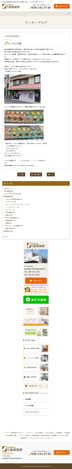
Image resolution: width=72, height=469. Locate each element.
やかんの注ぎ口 (49, 433)
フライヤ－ (9, 210)
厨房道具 (7, 231)
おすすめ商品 (39, 433)
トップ (7, 433)
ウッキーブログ (33, 438)
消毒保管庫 (9, 220)
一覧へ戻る (36, 174)
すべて (5, 237)
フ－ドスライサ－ (11, 207)
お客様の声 (24, 438)
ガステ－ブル (10, 202)
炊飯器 (8, 223)
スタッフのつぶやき (12, 36)
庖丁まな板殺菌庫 (11, 218)
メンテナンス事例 (24, 435)
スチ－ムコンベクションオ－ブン (16, 204)
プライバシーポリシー (31, 412)
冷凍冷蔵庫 (9, 212)
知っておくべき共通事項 (13, 226)
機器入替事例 (45, 435)
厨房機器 (7, 196)
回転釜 (8, 215)
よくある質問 (28, 405)
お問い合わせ (36, 281)
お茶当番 (7, 191)
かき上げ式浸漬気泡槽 (12, 199)
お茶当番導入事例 (11, 435)
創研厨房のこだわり (17, 433)
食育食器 (59, 433)
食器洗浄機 (9, 228)
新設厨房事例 (35, 435)
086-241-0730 (40, 454)
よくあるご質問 (63, 435)
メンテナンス (29, 433)
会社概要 (27, 399)
